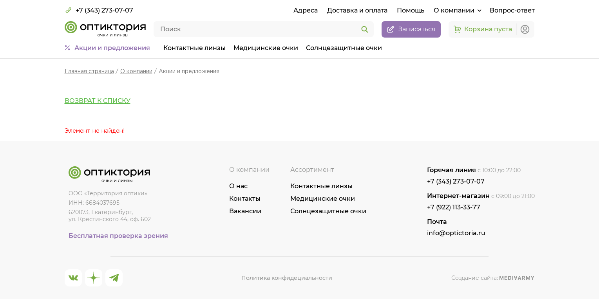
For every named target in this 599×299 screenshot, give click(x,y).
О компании (136, 71)
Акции (112, 48)
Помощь (410, 10)
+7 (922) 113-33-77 (453, 207)
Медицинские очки (265, 48)
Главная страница (89, 71)
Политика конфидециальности (286, 277)
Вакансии (245, 211)
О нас (238, 186)
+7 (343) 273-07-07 (99, 10)
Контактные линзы (194, 48)
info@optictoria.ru (456, 233)
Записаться (411, 29)
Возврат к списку (97, 100)
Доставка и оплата (357, 10)
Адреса (305, 10)
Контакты (245, 198)
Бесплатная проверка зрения (118, 236)
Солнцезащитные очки (344, 48)
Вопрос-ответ (512, 10)
